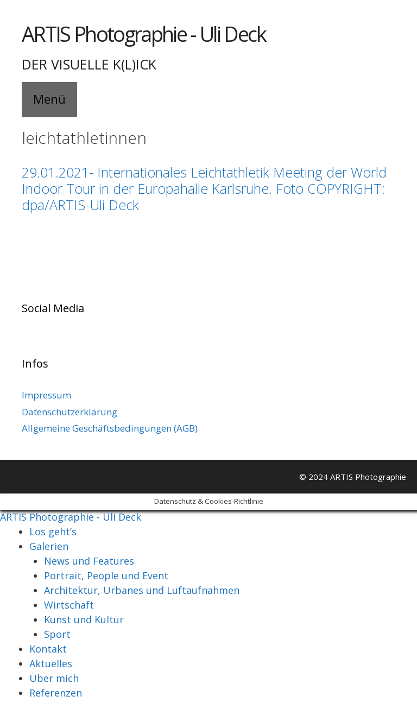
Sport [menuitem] (57, 634)
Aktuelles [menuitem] (50, 663)
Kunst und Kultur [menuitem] (84, 619)
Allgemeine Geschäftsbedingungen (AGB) (110, 428)
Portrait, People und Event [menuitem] (106, 575)
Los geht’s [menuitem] (53, 531)
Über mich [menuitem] (54, 678)
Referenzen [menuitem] (55, 692)
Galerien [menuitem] (48, 546)
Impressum (46, 395)
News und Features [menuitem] (89, 560)
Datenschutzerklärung (69, 412)
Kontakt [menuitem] (48, 648)
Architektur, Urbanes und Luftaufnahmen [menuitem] (141, 590)
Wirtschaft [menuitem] (69, 604)
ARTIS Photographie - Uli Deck (144, 34)
